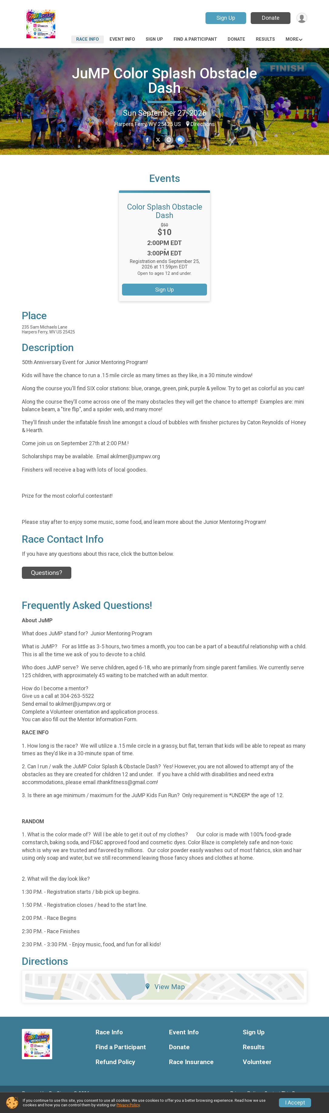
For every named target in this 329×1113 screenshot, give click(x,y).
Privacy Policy (128, 1105)
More (292, 39)
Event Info (122, 39)
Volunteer (257, 1070)
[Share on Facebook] (147, 139)
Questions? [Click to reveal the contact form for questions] (46, 581)
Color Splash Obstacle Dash (164, 219)
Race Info (87, 39)
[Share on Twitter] (158, 139)
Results (265, 39)
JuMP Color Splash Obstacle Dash (164, 81)
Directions (203, 124)
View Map (164, 995)
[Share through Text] (179, 139)
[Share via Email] (168, 139)
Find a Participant (195, 39)
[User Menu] (301, 18)
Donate (270, 18)
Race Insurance (191, 1070)
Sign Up (225, 18)
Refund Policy (115, 1070)
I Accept (295, 1103)
